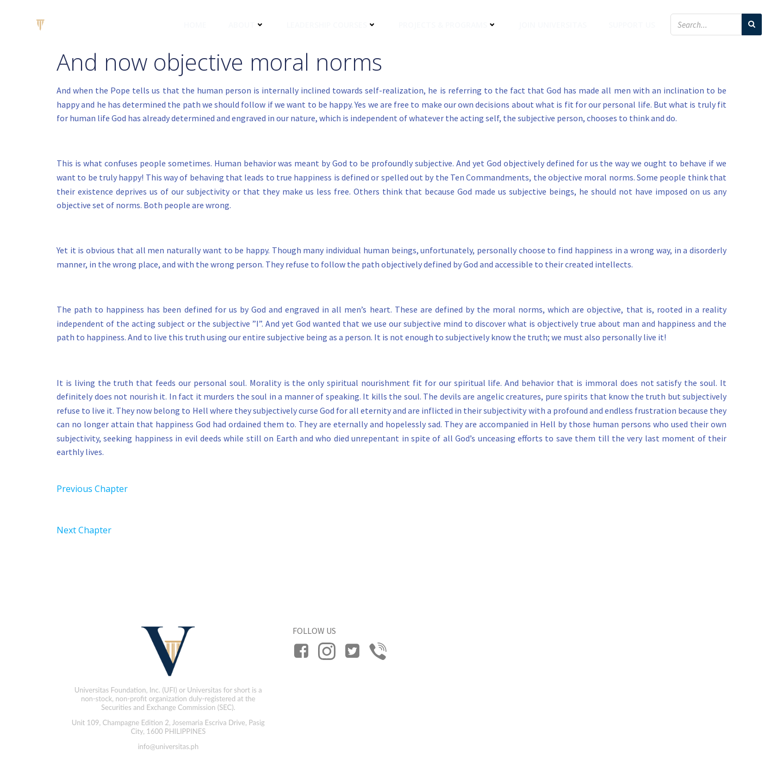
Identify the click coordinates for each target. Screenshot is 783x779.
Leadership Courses (332, 25)
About (246, 25)
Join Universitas (553, 25)
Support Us (631, 25)
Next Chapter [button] (84, 530)
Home (195, 25)
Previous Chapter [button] (92, 489)
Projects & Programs (448, 25)
